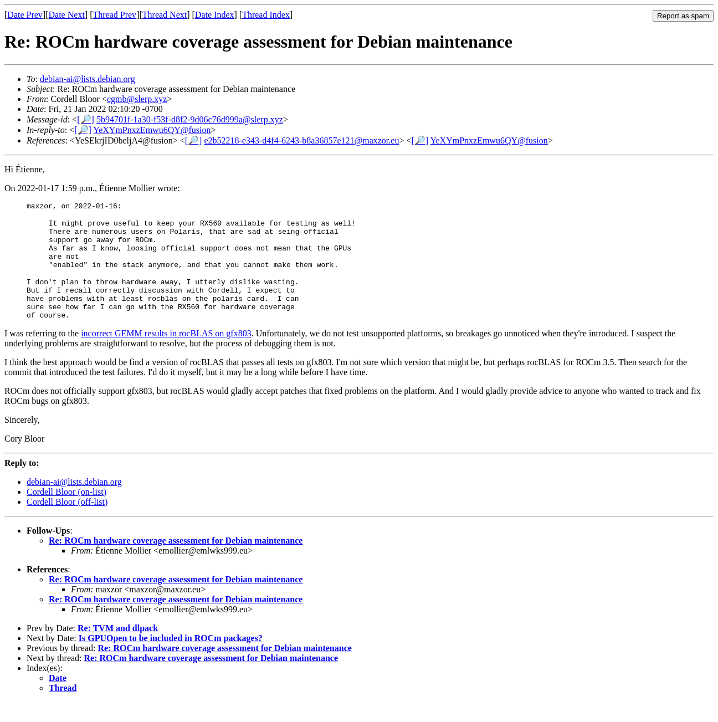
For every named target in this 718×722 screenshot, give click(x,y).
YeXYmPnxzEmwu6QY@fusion (152, 130)
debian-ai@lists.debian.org (87, 79)
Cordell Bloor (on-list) (66, 511)
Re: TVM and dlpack (118, 648)
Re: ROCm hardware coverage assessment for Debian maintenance (175, 560)
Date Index (214, 14)
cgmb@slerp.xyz (137, 99)
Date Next (67, 14)
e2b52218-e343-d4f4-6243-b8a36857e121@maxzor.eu (301, 140)
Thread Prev (114, 14)
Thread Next (164, 14)
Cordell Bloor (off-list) (67, 521)
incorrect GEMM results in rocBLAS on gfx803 (166, 353)
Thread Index (266, 14)
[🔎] (85, 119)
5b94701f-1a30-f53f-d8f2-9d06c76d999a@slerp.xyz (189, 119)
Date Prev (25, 14)
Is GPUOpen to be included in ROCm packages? (171, 658)
